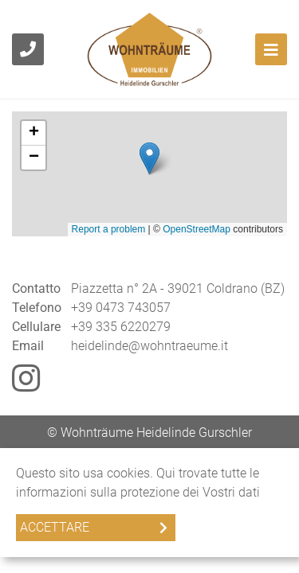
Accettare (54, 527)
